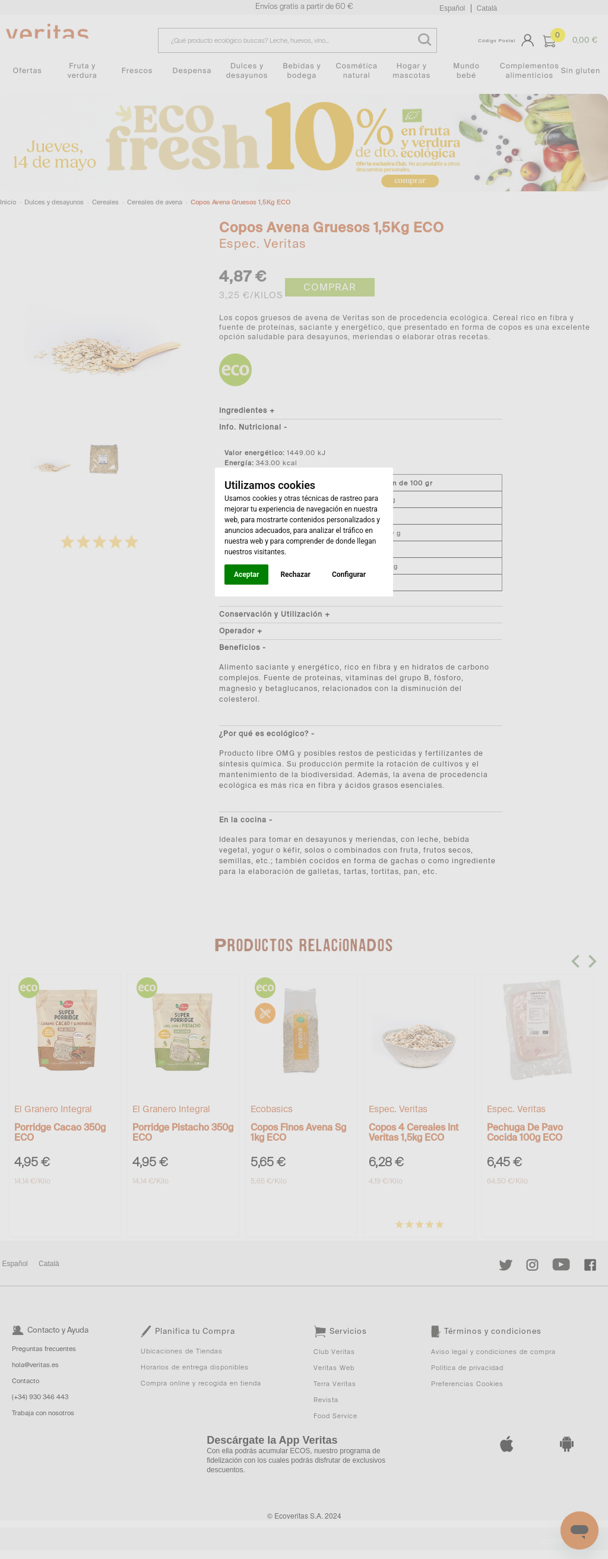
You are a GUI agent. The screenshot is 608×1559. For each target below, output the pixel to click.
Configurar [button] (349, 574)
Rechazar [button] (295, 574)
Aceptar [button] (246, 574)
